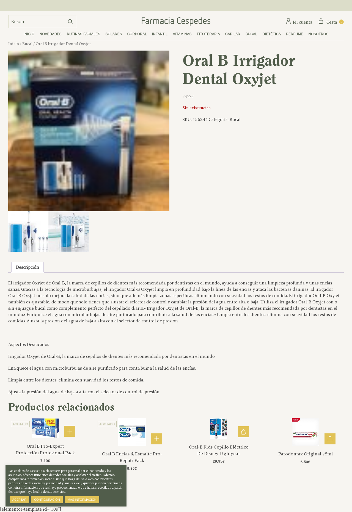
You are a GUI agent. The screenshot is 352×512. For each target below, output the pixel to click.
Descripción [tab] (27, 267)
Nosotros (319, 34)
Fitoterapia (208, 34)
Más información (82, 499)
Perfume (294, 34)
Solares (114, 34)
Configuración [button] (47, 499)
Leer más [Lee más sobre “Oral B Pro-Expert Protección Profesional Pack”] (69, 431)
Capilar (232, 34)
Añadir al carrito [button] (243, 431)
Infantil (160, 34)
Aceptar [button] (19, 499)
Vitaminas (182, 34)
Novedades (51, 34)
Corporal (137, 34)
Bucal (251, 34)
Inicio (29, 34)
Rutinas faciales (83, 34)
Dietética (271, 34)
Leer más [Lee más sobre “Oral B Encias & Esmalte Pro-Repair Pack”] (156, 438)
